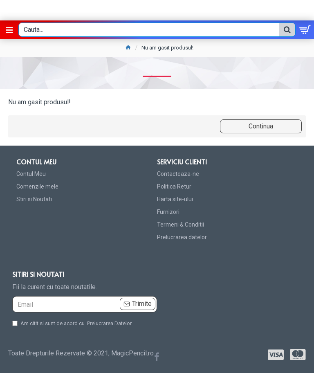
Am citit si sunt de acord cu (72, 323)
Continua (261, 126)
